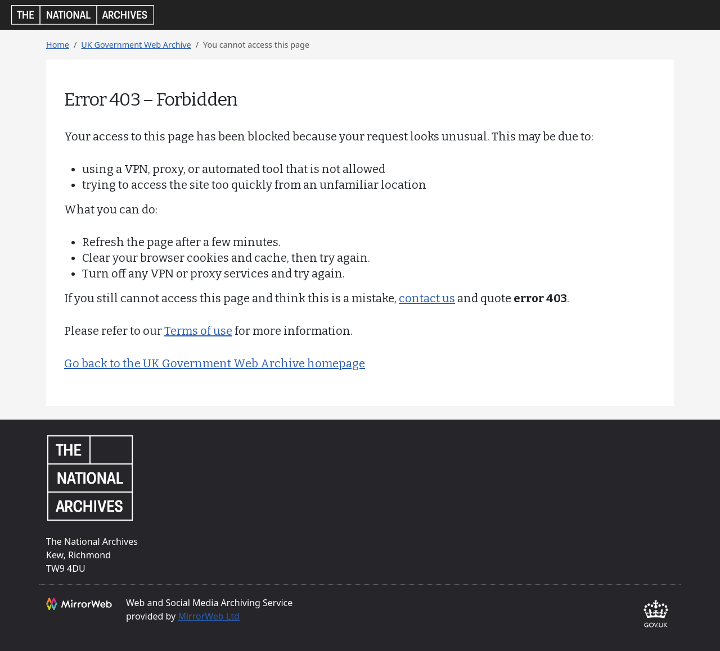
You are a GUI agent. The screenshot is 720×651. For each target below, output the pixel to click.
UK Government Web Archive (136, 44)
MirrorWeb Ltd (208, 616)
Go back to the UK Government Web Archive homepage (214, 363)
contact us (427, 298)
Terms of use (198, 331)
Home (57, 44)
